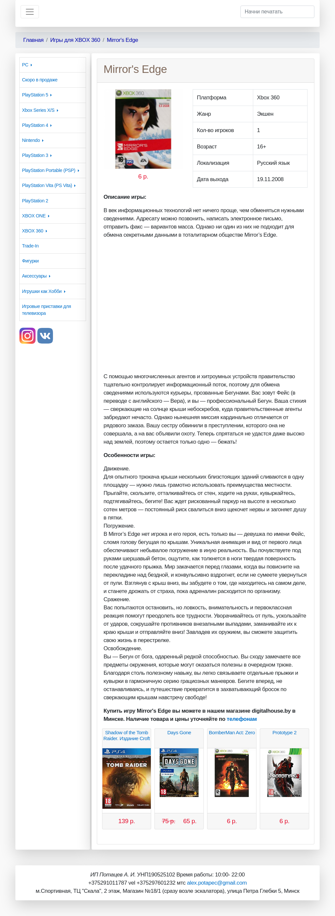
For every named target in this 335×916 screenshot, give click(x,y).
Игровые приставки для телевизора (46, 310)
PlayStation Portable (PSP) (48, 170)
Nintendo (31, 140)
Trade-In (30, 245)
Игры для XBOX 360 (75, 40)
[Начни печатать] (277, 12)
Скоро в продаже (39, 79)
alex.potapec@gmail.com (217, 883)
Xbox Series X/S (38, 110)
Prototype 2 (285, 732)
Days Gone (179, 732)
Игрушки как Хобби (42, 291)
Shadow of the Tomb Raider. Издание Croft (126, 735)
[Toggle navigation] (30, 11)
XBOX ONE (33, 215)
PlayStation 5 (35, 94)
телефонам (242, 719)
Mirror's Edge (122, 40)
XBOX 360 (32, 230)
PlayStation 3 (35, 155)
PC (25, 64)
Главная (33, 40)
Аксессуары (34, 276)
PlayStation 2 (35, 200)
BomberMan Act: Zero (232, 732)
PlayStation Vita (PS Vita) (47, 185)
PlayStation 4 (35, 125)
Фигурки (30, 260)
